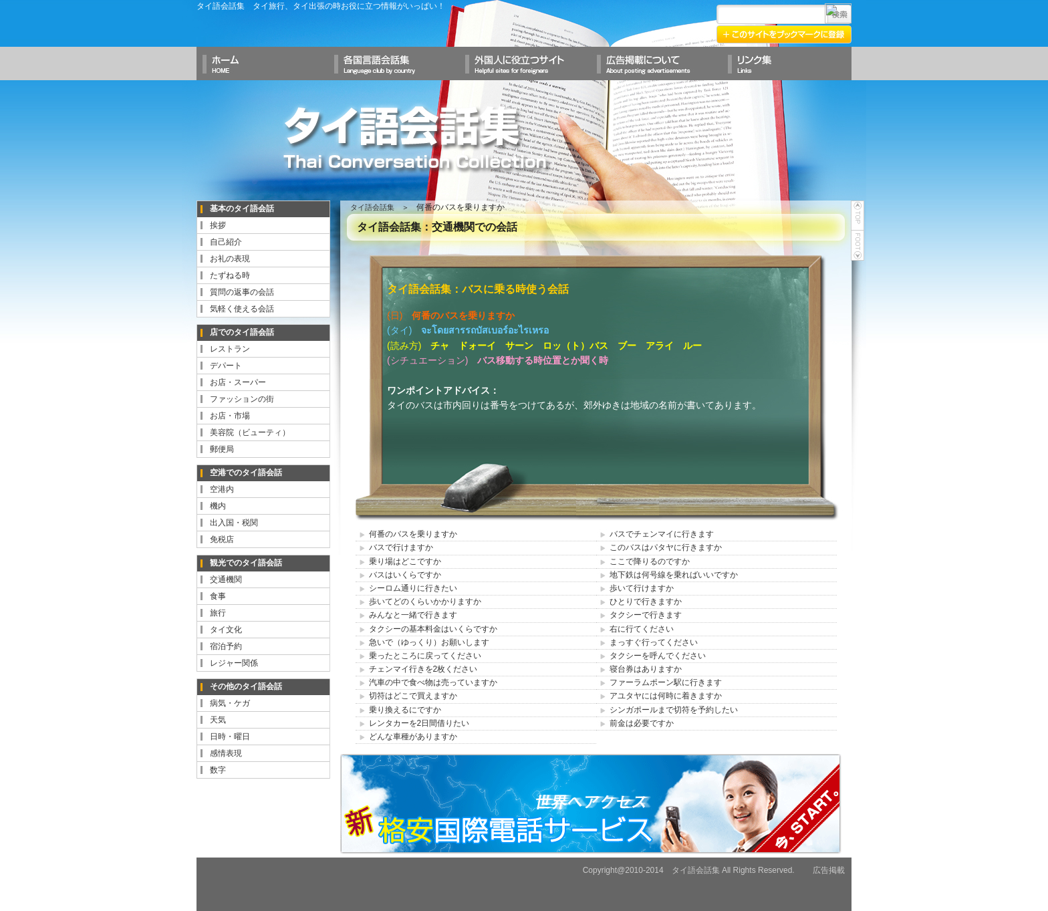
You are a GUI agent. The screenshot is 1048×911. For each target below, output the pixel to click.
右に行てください (642, 629)
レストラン (230, 349)
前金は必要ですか (642, 723)
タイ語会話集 (415, 138)
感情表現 (226, 753)
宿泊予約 (226, 646)
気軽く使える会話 (242, 308)
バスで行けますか (401, 547)
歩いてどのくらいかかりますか (425, 601)
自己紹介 (226, 242)
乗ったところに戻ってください (425, 655)
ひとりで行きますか (646, 601)
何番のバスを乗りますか (413, 534)
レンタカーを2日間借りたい (419, 723)
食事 (218, 596)
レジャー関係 (234, 663)
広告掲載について (655, 63)
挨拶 (218, 225)
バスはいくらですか (405, 574)
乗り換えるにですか (405, 709)
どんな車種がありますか (413, 736)
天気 (218, 720)
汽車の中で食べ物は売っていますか (433, 682)
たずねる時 (230, 275)
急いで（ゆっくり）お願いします (429, 642)
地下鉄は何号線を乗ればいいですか (674, 574)
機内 (218, 506)
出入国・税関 (234, 522)
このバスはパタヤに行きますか (666, 547)
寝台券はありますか (646, 669)
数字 (218, 770)
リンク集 (786, 63)
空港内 (222, 489)
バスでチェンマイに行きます (662, 534)
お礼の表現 (230, 258)
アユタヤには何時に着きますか (666, 695)
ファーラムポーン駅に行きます (666, 682)
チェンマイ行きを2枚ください (423, 669)
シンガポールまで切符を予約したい (674, 709)
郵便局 (222, 449)
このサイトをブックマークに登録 (785, 33)
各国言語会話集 (393, 63)
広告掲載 (829, 870)
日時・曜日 (230, 736)
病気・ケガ (230, 703)
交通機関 (226, 579)
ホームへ (262, 63)
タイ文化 (226, 629)
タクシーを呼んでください (658, 655)
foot (857, 246)
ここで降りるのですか (650, 561)
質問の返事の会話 (242, 292)
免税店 (222, 539)
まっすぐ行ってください (654, 642)
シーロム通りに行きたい (413, 588)
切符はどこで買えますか (413, 695)
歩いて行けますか (642, 588)
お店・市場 (230, 415)
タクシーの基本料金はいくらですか (433, 629)
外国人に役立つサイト (524, 63)
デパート (226, 365)
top (857, 216)
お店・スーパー (238, 382)
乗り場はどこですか (405, 561)
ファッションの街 (242, 399)
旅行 (218, 613)
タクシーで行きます (646, 615)
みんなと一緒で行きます (413, 615)
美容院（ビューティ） (250, 432)
